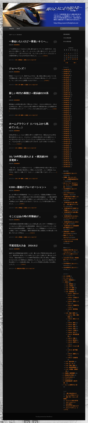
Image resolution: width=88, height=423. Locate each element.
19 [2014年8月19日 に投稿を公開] (68, 57)
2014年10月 (66, 143)
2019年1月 (66, 69)
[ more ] (45, 55)
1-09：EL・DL (69, 363)
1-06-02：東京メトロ (73, 319)
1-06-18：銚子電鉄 (73, 350)
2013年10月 (66, 166)
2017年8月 (66, 77)
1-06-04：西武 (71, 324)
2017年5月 (66, 83)
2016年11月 (66, 94)
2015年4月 (66, 131)
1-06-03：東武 (71, 322)
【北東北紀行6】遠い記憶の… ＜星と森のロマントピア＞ (70, 204)
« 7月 (66, 62)
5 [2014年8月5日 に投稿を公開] (68, 53)
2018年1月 (66, 73)
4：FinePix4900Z (68, 377)
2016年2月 (66, 112)
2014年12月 (66, 139)
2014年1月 (66, 161)
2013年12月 (66, 162)
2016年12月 (66, 93)
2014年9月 (66, 145)
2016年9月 (66, 98)
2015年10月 (66, 120)
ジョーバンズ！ (17, 68)
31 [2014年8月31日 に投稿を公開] (64, 60)
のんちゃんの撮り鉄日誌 (72, 400)
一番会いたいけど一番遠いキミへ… (28, 41)
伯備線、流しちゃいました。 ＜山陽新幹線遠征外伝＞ (70, 179)
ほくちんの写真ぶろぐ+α (72, 395)
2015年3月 (66, 133)
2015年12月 (66, 116)
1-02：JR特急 (18, 207)
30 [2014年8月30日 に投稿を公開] (77, 59)
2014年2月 (66, 158)
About (18, 28)
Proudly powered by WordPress (44, 416)
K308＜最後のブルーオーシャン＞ (27, 187)
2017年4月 (66, 85)
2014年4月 (66, 155)
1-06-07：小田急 (72, 330)
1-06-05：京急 (71, 326)
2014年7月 (66, 149)
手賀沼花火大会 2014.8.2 (23, 245)
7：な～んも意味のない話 (70, 385)
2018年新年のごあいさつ (70, 189)
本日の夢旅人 (69, 404)
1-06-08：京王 (71, 332)
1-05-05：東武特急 (73, 309)
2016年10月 (66, 96)
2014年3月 (66, 157)
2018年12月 (66, 71)
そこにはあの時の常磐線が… (25, 216)
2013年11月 (66, 164)
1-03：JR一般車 (19, 84)
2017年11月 (66, 75)
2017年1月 (66, 91)
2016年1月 (66, 114)
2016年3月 (66, 110)
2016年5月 (66, 106)
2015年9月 (66, 122)
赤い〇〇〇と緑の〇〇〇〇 (70, 254)
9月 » (75, 62)
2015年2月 (66, 135)
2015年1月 (66, 137)
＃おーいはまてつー (71, 402)
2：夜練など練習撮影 (69, 373)
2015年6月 (66, 127)
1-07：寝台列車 (70, 361)
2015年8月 (66, 124)
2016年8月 (66, 100)
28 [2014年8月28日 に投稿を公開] (72, 59)
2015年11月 (66, 118)
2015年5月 (66, 129)
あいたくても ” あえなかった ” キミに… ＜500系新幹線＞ (70, 185)
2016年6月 (66, 104)
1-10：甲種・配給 (70, 365)
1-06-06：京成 (71, 328)
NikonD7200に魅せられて (72, 406)
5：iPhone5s (67, 379)
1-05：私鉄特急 (70, 291)
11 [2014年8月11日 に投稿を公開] (66, 55)
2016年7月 (66, 102)
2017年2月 (66, 89)
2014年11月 (66, 141)
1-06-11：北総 (71, 338)
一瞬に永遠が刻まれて (71, 393)
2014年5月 (66, 153)
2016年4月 (66, 108)
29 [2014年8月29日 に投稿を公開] (75, 59)
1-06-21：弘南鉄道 (73, 357)
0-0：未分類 (66, 276)
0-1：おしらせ (67, 278)
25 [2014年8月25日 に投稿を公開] (66, 59)
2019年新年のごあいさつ (70, 173)
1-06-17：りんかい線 (73, 346)
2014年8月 (66, 147)
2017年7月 (66, 79)
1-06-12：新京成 (72, 340)
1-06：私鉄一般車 (70, 313)
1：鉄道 (24, 60)
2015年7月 (66, 126)
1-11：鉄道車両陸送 (71, 367)
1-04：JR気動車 (70, 289)
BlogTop (11, 28)
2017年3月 (66, 87)
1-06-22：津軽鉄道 (68, 280)
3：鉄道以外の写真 (20, 268)
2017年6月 (66, 81)
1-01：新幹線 (18, 60)
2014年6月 (66, 151)
